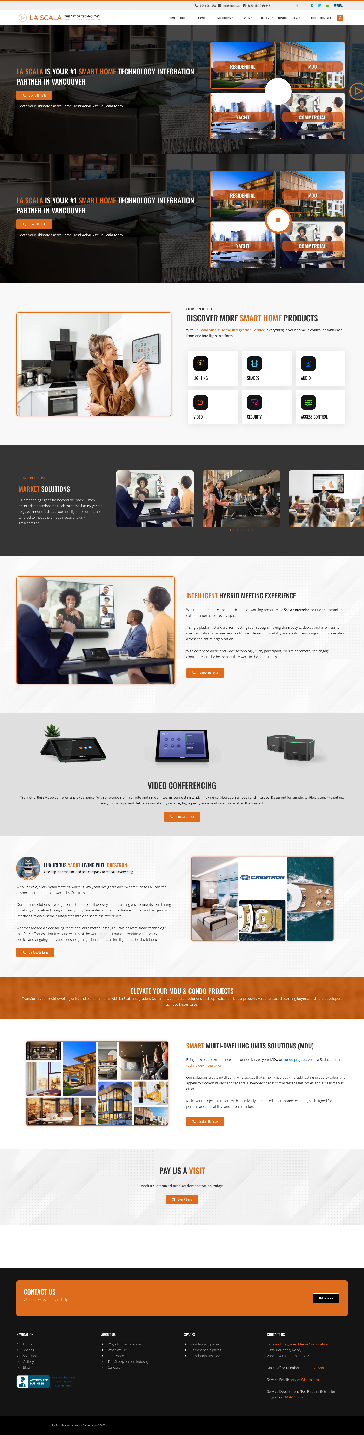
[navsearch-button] (340, 18)
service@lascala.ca (304, 1379)
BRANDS (246, 17)
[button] (230, 530)
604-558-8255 (296, 1397)
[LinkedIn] (310, 5)
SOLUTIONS (225, 17)
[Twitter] (318, 5)
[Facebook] (295, 5)
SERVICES (204, 17)
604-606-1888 (312, 1367)
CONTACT (325, 17)
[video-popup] (278, 91)
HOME (172, 17)
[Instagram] (303, 5)
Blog (313, 17)
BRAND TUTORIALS (291, 17)
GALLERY (266, 17)
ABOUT (185, 17)
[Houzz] (325, 5)
